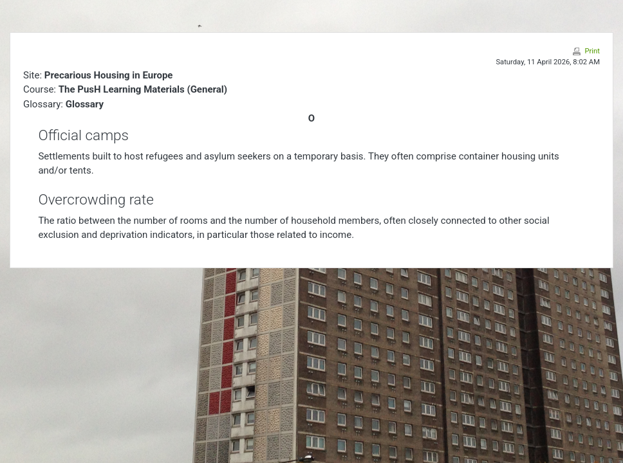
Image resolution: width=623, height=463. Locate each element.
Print (592, 51)
